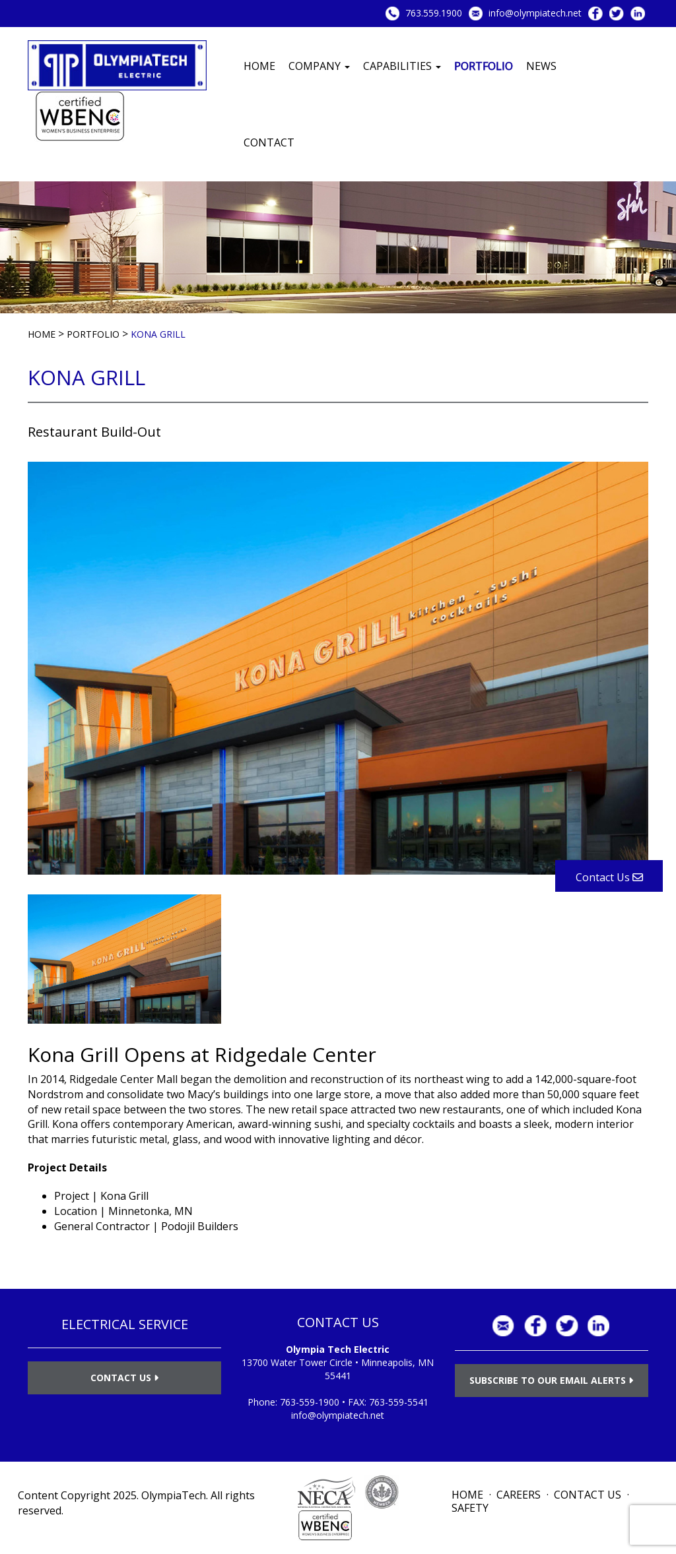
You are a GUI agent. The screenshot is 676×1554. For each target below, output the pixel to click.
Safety (470, 1507)
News (541, 66)
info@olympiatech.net (535, 13)
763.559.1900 (433, 13)
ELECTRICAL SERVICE (124, 1324)
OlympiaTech (173, 1495)
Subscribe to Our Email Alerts (551, 1380)
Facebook (595, 13)
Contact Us (124, 1377)
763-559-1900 (309, 1402)
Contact (269, 142)
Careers (518, 1494)
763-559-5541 (398, 1402)
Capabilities (402, 66)
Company (319, 66)
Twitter (616, 13)
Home (259, 66)
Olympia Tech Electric (337, 1349)
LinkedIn (637, 13)
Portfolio (483, 66)
